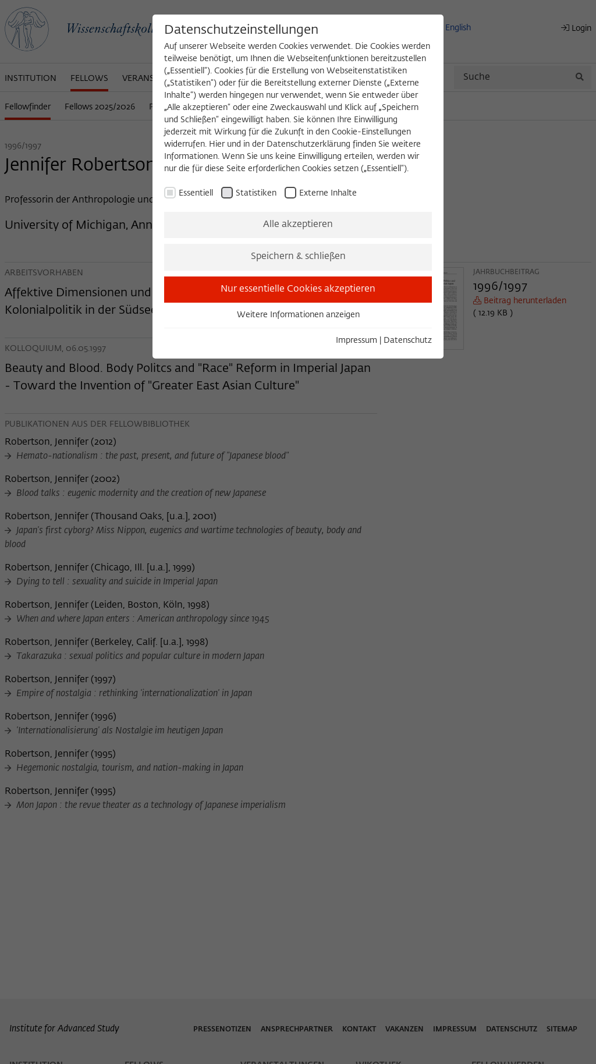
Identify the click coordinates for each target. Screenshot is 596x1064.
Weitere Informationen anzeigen (298, 315)
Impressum (356, 340)
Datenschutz (408, 340)
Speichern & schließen (298, 256)
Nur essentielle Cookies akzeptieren (298, 289)
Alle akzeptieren (298, 224)
